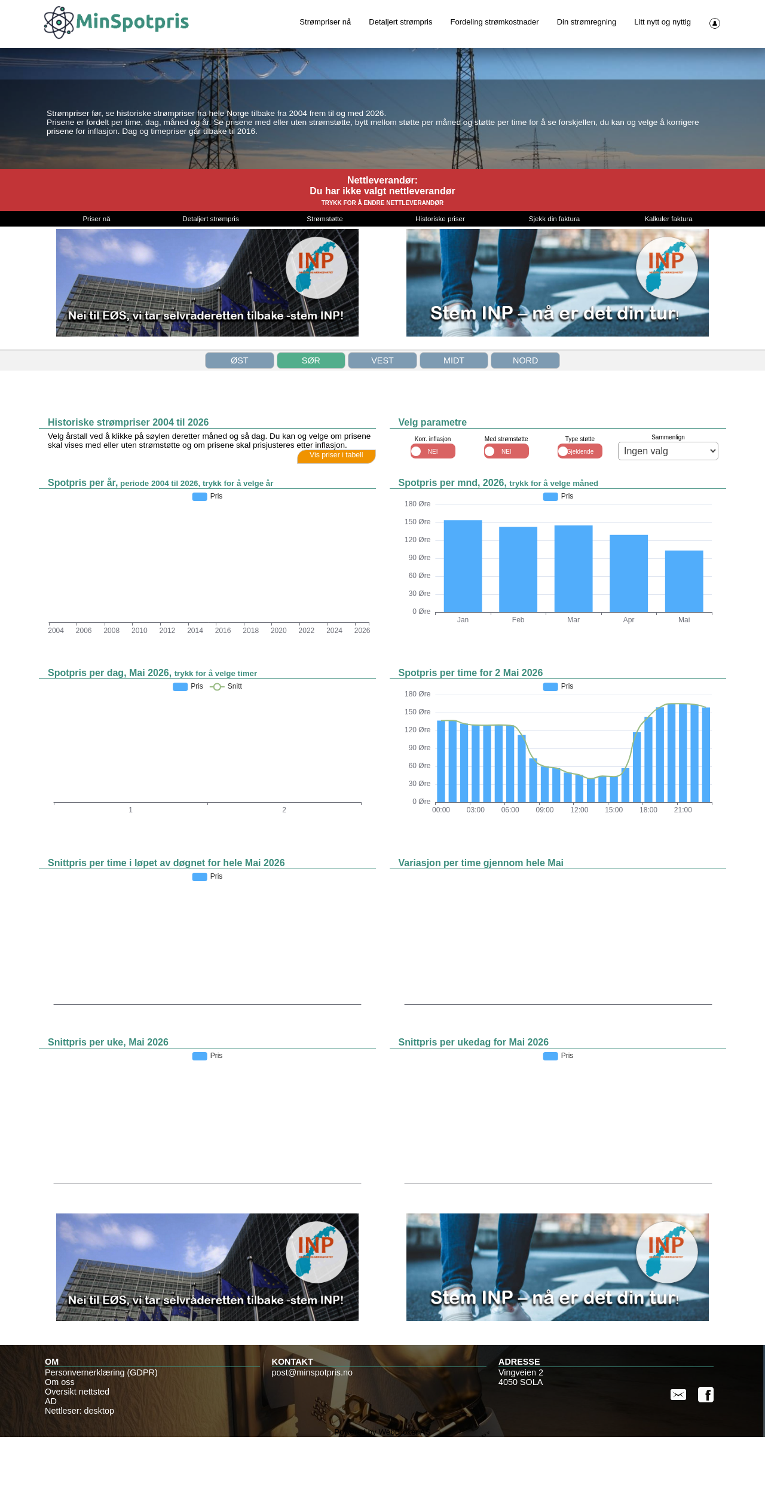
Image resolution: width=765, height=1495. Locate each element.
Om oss (60, 1440)
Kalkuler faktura (668, 276)
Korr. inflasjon (433, 497)
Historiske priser (440, 276)
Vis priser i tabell (336, 513)
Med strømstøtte (506, 497)
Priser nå (96, 276)
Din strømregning (587, 21)
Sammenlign (668, 495)
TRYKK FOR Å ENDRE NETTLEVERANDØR (383, 261)
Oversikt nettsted (77, 1449)
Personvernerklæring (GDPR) (101, 1430)
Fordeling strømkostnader (495, 21)
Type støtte (580, 497)
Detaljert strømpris (400, 21)
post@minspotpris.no (312, 1430)
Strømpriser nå (325, 21)
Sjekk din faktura (554, 276)
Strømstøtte (324, 276)
